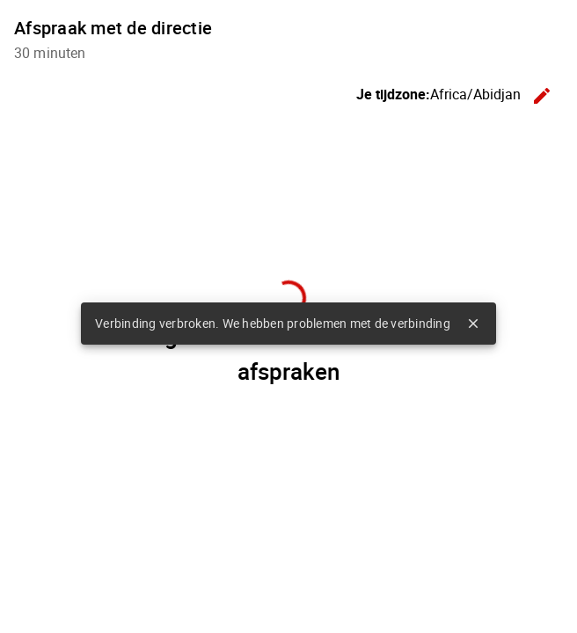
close (473, 323)
